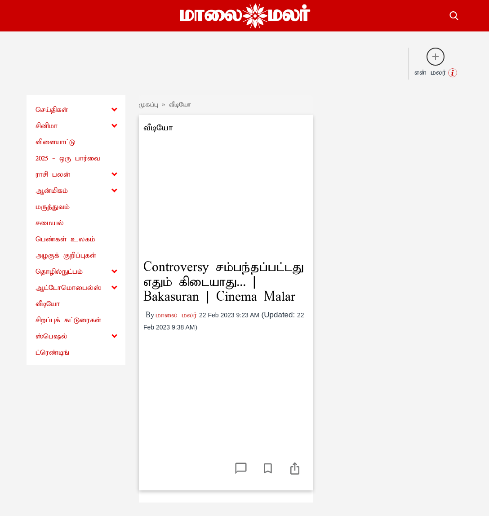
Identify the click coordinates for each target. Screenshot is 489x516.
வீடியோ (48, 304)
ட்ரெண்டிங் (52, 352)
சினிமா (47, 126)
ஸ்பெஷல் (51, 336)
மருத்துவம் (53, 207)
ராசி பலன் (53, 174)
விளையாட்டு (55, 142)
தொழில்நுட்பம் (59, 271)
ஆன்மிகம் (52, 191)
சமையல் (50, 223)
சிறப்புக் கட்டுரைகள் (68, 320)
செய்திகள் (52, 110)
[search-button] (453, 14)
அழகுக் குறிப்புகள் (66, 255)
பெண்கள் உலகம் (65, 239)
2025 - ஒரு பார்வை (68, 158)
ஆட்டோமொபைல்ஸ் (68, 288)
